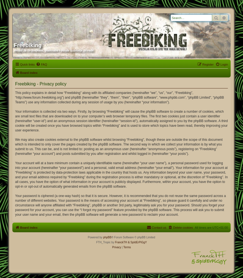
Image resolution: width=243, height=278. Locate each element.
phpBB (107, 237)
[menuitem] (41, 64)
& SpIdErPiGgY (137, 242)
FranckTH (121, 242)
